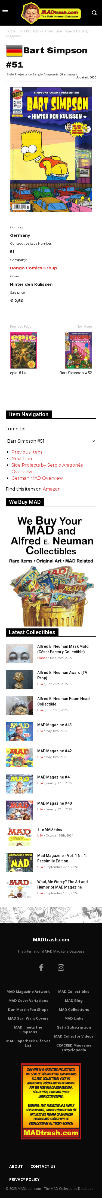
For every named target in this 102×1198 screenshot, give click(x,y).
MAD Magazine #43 (54, 725)
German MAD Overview (37, 478)
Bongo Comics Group (33, 267)
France (42, 658)
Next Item (22, 458)
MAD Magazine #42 (54, 751)
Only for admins (24, 401)
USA (40, 684)
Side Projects (29, 31)
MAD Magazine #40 (54, 803)
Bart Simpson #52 (76, 353)
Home (10, 31)
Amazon (52, 489)
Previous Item (26, 452)
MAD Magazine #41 (54, 777)
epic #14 (23, 353)
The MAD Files (49, 829)
